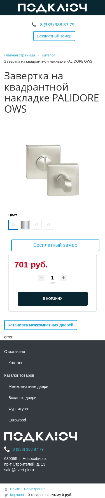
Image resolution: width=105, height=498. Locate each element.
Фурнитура (18, 409)
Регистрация (34, 489)
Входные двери (22, 397)
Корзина (17, 495)
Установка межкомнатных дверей (40, 325)
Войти (15, 489)
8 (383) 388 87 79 (57, 24)
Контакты (16, 363)
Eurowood (17, 420)
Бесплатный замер (54, 36)
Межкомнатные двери (28, 386)
